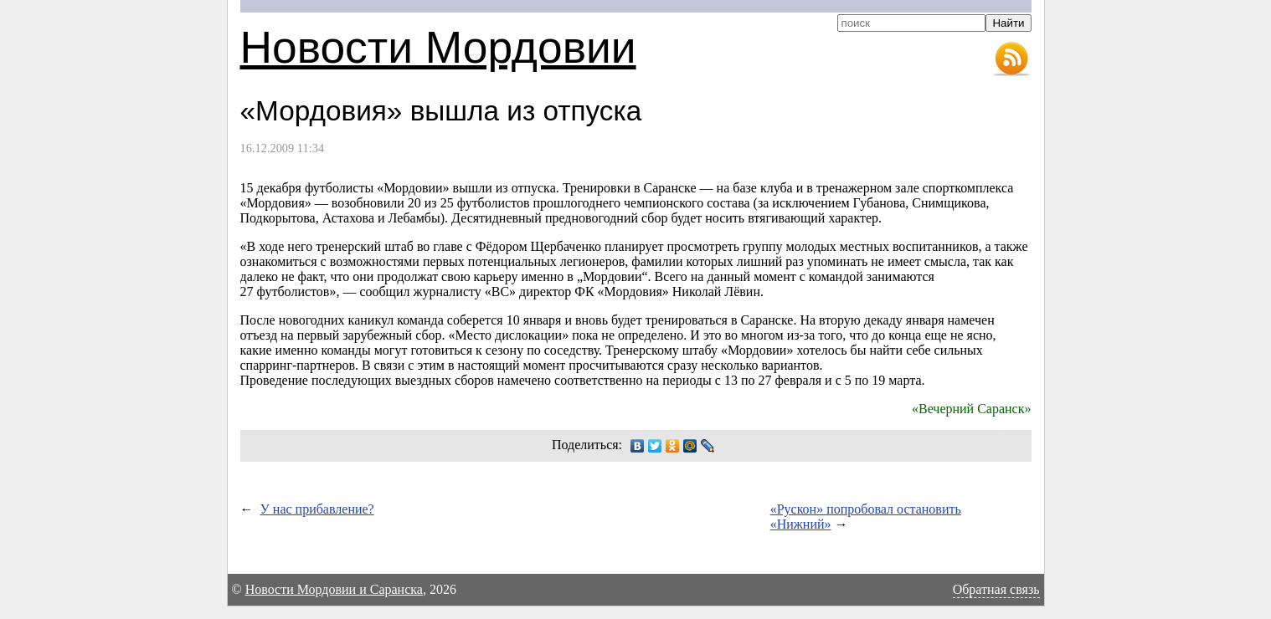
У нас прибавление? (317, 509)
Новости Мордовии (438, 47)
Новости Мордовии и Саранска (334, 589)
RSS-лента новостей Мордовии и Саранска (1011, 59)
